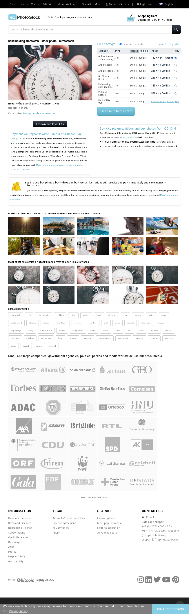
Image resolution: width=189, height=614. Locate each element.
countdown (62, 323)
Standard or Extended (134, 44)
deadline (30, 338)
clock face (145, 323)
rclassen (22, 107)
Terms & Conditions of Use (69, 518)
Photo (13, 4)
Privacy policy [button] (18, 611)
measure (87, 338)
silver (117, 323)
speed (105, 331)
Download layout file (50, 124)
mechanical (123, 338)
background (16, 323)
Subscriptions (16, 532)
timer (141, 331)
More (98, 4)
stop (125, 315)
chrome (32, 323)
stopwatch (16, 315)
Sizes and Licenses (19, 523)
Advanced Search (108, 532)
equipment (46, 338)
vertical (168, 331)
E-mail (150, 517)
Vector (35, 4)
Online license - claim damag (105, 57)
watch (151, 315)
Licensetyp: (106, 44)
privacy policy (61, 527)
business (15, 338)
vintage (138, 315)
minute (160, 323)
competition (77, 331)
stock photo (32, 103)
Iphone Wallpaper (67, 4)
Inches (144, 51)
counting (93, 323)
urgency (154, 331)
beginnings (16, 331)
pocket (86, 315)
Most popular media (109, 523)
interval (73, 338)
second (52, 346)
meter (93, 331)
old (29, 315)
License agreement (64, 523)
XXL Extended (105, 70)
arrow (164, 315)
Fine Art (86, 4)
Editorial (48, 4)
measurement (105, 338)
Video (24, 4)
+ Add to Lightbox (170, 44)
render (39, 346)
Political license (102, 93)
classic (46, 323)
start (106, 323)
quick (13, 346)
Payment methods (19, 518)
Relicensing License (20, 527)
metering (139, 338)
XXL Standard (105, 64)
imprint (57, 532)
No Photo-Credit (103, 77)
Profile (12, 551)
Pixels (134, 51)
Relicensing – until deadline (105, 85)
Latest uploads (106, 518)
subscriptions (127, 137)
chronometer (44, 315)
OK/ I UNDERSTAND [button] (170, 609)
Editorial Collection (108, 527)
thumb (62, 331)
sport (118, 331)
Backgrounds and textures (39, 113)
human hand (46, 331)
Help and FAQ (16, 556)
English (167, 4)
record (26, 346)
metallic (130, 323)
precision (169, 338)
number (154, 338)
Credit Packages (18, 537)
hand (99, 315)
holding (60, 315)
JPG (117, 57)
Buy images (15, 542)
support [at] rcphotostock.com (160, 539)
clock (73, 315)
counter (77, 323)
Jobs (11, 546)
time (130, 331)
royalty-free (16, 138)
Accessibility (15, 561)
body (30, 331)
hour (60, 338)
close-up (112, 315)
